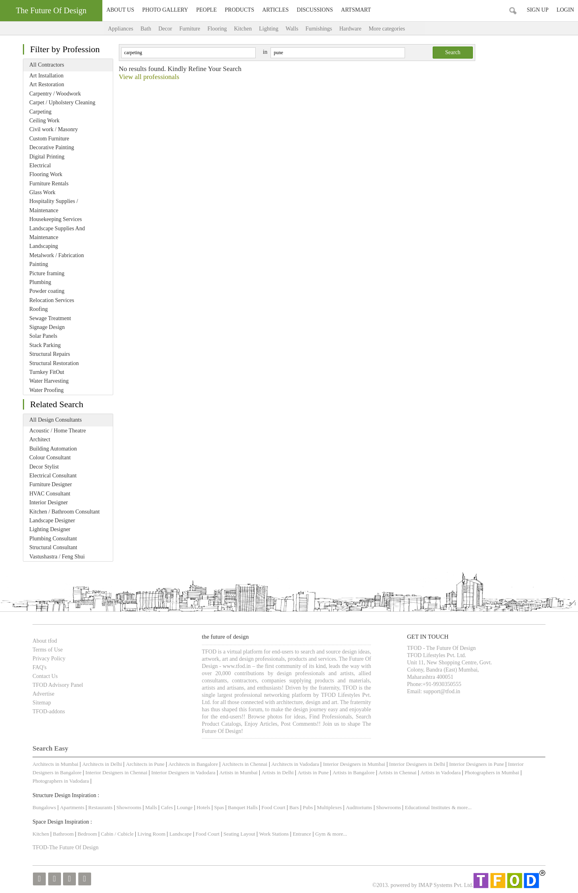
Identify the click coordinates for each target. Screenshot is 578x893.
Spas (220, 807)
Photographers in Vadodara (61, 781)
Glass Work (42, 192)
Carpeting (40, 112)
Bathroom (64, 834)
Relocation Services (51, 300)
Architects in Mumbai (55, 764)
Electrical (40, 165)
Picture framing (46, 273)
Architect (39, 439)
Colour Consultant (50, 458)
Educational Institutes (427, 807)
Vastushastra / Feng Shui (57, 557)
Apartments (72, 807)
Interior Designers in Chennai (116, 772)
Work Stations (274, 834)
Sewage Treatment (50, 318)
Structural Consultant (53, 547)
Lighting (268, 29)
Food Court (273, 807)
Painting (38, 264)
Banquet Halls (243, 807)
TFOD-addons (49, 711)
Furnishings (318, 29)
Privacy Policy (49, 659)
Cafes (167, 807)
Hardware (350, 29)
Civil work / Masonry (53, 129)
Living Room (151, 834)
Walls (292, 29)
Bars (294, 807)
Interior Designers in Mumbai (354, 764)
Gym (320, 834)
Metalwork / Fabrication (56, 255)
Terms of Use (48, 650)
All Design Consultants (55, 420)
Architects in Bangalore (193, 764)
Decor (165, 29)
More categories (394, 29)
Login (565, 10)
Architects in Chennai (244, 764)
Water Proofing (46, 390)
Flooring (217, 29)
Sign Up (537, 10)
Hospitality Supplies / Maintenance (53, 205)
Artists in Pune (312, 772)
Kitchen (243, 29)
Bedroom (87, 834)
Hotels (203, 807)
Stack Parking (45, 345)
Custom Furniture (49, 139)
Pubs (308, 807)
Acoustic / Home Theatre (57, 431)
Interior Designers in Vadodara (183, 772)
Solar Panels (43, 336)
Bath (145, 29)
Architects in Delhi (102, 764)
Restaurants (101, 807)
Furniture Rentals (49, 184)
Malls (152, 807)
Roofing (38, 309)
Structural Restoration (54, 363)
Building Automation (53, 449)
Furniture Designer (50, 484)
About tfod (45, 641)
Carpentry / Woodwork (55, 94)
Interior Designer (48, 502)
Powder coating (46, 291)
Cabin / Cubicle (118, 834)
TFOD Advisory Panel (58, 685)
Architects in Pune (145, 764)
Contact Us (45, 676)
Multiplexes (329, 807)
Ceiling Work (44, 121)
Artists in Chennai (398, 772)
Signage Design (47, 327)
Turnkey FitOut (46, 372)
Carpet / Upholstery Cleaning (62, 102)
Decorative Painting (51, 147)
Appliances (120, 29)
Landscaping (43, 246)
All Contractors (46, 65)
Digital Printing (47, 157)
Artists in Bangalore (354, 772)
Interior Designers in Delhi (417, 764)
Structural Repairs (49, 354)
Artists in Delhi (277, 772)
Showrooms (129, 807)
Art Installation (46, 76)
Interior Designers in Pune (476, 764)
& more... (462, 807)
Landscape (180, 834)
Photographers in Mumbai (491, 772)
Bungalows (44, 807)
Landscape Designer (52, 521)
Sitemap (42, 703)
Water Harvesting (49, 381)
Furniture (189, 29)
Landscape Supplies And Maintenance (57, 232)
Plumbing (40, 282)
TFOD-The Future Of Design (65, 847)
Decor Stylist (44, 467)
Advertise (43, 694)
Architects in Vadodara (295, 764)
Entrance (302, 834)
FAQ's (40, 667)
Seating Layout (239, 834)
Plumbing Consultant (53, 539)
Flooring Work (45, 174)
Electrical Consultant (53, 476)
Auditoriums (359, 807)
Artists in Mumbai (238, 772)
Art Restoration (46, 84)
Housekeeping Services (55, 219)
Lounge (185, 807)
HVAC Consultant (49, 494)
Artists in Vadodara (441, 772)
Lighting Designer (49, 529)
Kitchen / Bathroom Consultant (64, 512)
